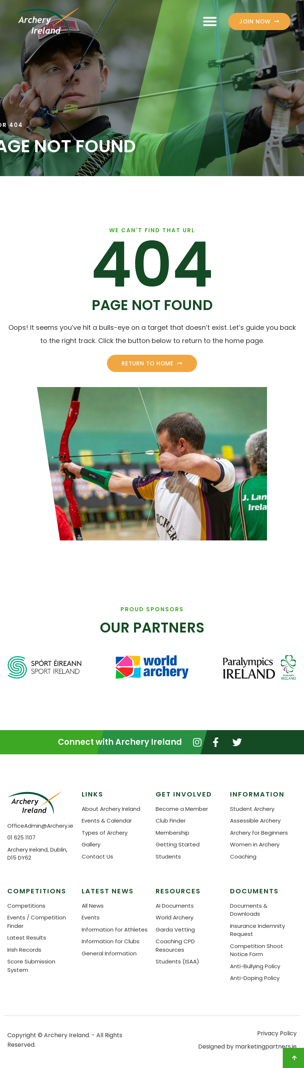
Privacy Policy (277, 1033)
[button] (210, 21)
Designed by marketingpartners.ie (247, 1046)
